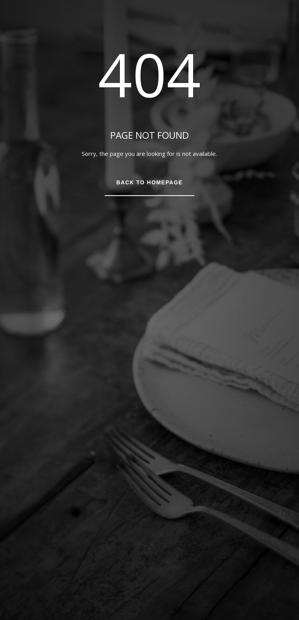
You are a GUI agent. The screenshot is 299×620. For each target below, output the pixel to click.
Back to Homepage (149, 182)
